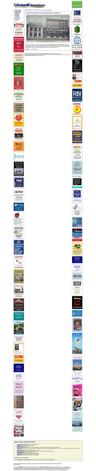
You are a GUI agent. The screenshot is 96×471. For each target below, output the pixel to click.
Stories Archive (17, 19)
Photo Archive (17, 17)
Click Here (77, 381)
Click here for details (19, 60)
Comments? (35, 49)
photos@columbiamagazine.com (31, 54)
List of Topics (17, 16)
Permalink (31, 49)
